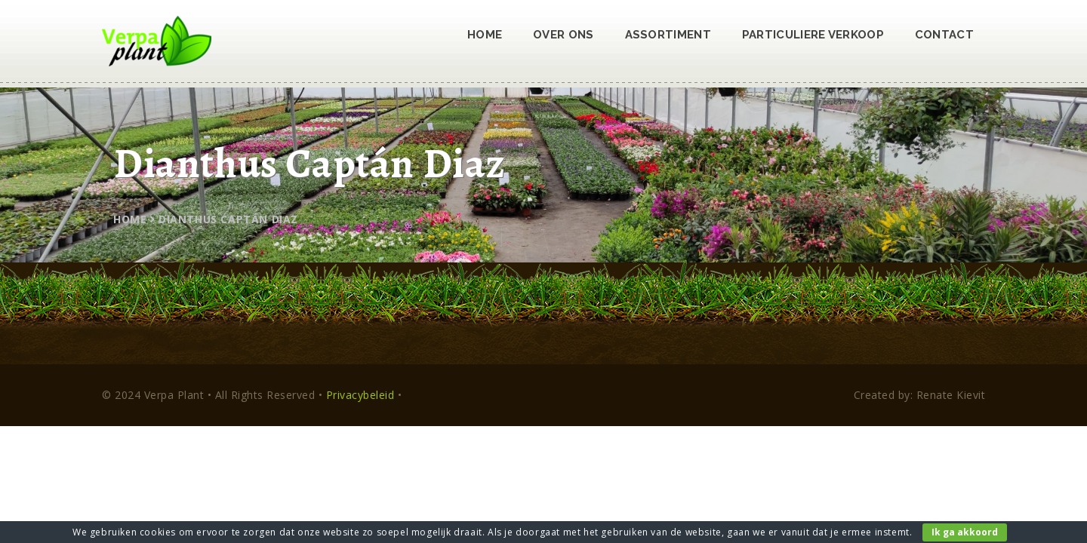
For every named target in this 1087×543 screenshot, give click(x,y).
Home (484, 34)
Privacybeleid (360, 395)
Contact (944, 34)
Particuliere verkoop (813, 34)
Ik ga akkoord (964, 532)
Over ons (563, 34)
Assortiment (668, 34)
